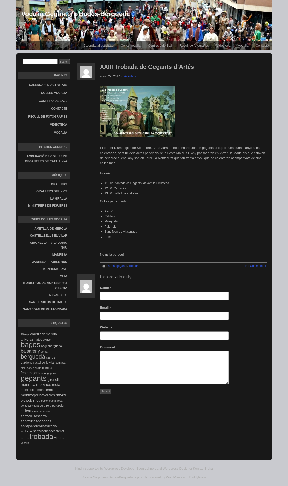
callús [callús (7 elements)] (50, 357)
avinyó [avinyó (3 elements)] (47, 339)
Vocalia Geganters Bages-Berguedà (75, 14)
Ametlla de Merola (50, 228)
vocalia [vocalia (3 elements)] (25, 442)
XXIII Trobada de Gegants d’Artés (147, 66)
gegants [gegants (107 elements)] (34, 378)
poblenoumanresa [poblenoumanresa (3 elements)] (51, 400)
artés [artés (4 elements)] (38, 339)
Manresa (59, 254)
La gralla (58, 198)
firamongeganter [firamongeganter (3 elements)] (48, 373)
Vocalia (243, 45)
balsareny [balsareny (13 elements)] (30, 351)
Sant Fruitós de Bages (48, 302)
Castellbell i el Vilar (48, 235)
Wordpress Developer (119, 468)
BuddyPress (198, 477)
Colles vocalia (130, 45)
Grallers (59, 184)
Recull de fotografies (194, 45)
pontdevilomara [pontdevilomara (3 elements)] (30, 405)
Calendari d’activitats (98, 45)
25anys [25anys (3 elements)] (25, 334)
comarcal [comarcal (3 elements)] (61, 362)
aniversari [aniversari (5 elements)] (28, 339)
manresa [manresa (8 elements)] (28, 384)
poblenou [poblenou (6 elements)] (33, 400)
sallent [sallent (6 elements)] (26, 411)
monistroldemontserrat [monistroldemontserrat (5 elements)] (37, 390)
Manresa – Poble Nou (49, 262)
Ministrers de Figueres (47, 205)
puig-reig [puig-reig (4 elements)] (45, 405)
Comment (107, 347)
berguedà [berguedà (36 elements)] (33, 356)
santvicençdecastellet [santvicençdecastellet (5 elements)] (48, 431)
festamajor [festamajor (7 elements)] (29, 373)
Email (105, 307)
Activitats (130, 76)
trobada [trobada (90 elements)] (41, 436)
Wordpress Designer (177, 468)
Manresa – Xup (55, 269)
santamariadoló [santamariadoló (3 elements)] (41, 411)
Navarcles (58, 295)
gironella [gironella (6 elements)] (54, 380)
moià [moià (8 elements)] (56, 384)
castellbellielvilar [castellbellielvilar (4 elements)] (44, 362)
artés (111, 266)
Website (106, 327)
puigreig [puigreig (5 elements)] (58, 405)
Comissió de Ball (160, 45)
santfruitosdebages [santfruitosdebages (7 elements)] (36, 421)
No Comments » (256, 266)
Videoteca (223, 45)
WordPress (174, 477)
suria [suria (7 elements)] (25, 438)
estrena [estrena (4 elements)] (47, 368)
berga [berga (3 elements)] (44, 351)
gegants (121, 266)
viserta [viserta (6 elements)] (59, 438)
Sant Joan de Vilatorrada (45, 309)
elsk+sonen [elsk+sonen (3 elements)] (27, 367)
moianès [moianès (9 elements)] (43, 384)
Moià (63, 276)
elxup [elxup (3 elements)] (38, 367)
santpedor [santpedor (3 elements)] (26, 431)
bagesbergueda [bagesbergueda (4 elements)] (51, 346)
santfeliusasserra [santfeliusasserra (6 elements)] (34, 416)
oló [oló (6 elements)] (23, 400)
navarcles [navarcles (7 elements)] (47, 395)
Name (105, 288)
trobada (133, 266)
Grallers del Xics (51, 191)
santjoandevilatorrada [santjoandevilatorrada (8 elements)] (39, 426)
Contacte (262, 45)
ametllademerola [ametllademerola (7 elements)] (43, 334)
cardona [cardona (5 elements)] (26, 362)
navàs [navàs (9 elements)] (61, 395)
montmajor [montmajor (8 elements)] (30, 395)
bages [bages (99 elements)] (30, 344)
